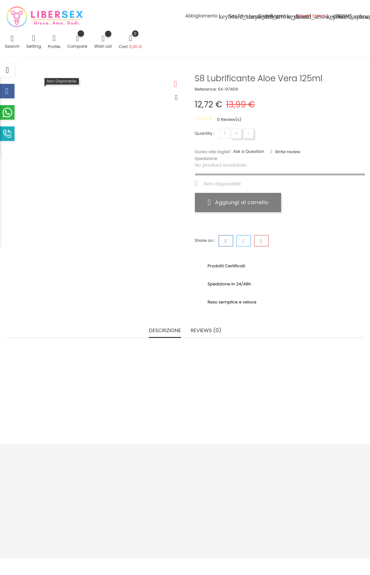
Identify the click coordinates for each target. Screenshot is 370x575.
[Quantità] (224, 133)
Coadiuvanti (276, 16)
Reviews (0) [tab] (206, 330)
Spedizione (206, 158)
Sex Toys (242, 16)
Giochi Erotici (315, 16)
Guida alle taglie (212, 152)
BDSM (347, 16)
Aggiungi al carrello (238, 202)
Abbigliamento (205, 16)
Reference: (206, 89)
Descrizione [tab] (165, 330)
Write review (287, 152)
